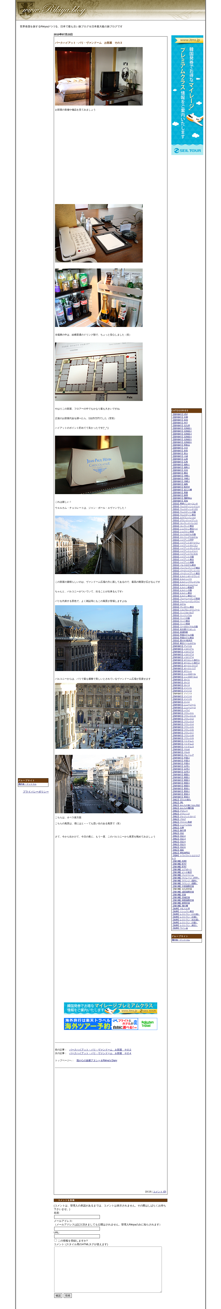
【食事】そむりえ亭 (181, 908)
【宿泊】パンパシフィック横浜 (186, 568)
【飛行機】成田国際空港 (183, 892)
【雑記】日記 (178, 833)
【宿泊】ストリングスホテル (185, 537)
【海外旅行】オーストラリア (185, 665)
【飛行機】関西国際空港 (183, 900)
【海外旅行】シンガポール (184, 674)
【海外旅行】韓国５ (181, 786)
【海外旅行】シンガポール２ (185, 677)
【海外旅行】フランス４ (183, 724)
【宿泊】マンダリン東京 (183, 607)
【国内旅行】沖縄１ (181, 476)
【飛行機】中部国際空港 (183, 886)
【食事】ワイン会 (180, 928)
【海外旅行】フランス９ (183, 738)
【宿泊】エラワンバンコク (184, 517)
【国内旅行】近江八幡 (182, 490)
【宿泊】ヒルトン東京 (182, 593)
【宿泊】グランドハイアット (185, 520)
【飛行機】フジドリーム (183, 875)
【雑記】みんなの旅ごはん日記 (186, 805)
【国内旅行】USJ (180, 414)
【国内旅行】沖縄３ (181, 481)
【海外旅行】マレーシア (183, 755)
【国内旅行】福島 (180, 484)
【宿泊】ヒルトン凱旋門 (183, 587)
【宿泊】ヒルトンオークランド (186, 576)
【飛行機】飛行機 (180, 906)
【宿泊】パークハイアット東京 (186, 573)
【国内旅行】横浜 (180, 473)
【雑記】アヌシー (180, 811)
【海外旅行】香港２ (181, 791)
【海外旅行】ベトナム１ (183, 741)
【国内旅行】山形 (180, 459)
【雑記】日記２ (179, 836)
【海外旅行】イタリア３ (183, 654)
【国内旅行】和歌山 (181, 445)
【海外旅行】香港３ (181, 794)
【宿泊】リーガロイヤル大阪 (185, 626)
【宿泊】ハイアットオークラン (186, 543)
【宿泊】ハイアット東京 (183, 559)
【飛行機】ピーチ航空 (182, 872)
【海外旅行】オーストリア (184, 668)
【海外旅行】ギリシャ (182, 671)
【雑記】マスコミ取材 (182, 822)
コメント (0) (159, 1191)
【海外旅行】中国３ (181, 760)
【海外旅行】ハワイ (181, 710)
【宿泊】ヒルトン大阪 (182, 590)
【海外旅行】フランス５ (183, 727)
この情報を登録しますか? (71, 1240)
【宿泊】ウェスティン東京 (184, 515)
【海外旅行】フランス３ (183, 721)
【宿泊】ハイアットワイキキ (185, 554)
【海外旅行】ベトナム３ (183, 746)
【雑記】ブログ (179, 819)
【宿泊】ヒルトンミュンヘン (185, 584)
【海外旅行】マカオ (181, 749)
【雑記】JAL (177, 802)
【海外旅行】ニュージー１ (184, 705)
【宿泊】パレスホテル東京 (184, 565)
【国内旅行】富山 (180, 453)
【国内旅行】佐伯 (180, 420)
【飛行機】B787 (179, 867)
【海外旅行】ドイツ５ (182, 699)
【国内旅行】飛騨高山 (182, 498)
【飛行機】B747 (179, 864)
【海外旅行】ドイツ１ (182, 688)
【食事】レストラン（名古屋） (186, 920)
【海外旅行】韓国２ (181, 777)
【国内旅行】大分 (180, 448)
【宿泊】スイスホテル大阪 (184, 534)
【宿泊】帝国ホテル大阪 (183, 635)
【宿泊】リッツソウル (182, 615)
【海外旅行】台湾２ (181, 769)
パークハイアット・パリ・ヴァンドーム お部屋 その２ (100, 1049)
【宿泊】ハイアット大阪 (183, 557)
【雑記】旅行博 (179, 830)
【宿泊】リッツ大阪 (181, 618)
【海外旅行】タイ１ (181, 679)
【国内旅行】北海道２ (182, 431)
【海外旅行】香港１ (181, 788)
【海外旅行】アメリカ (182, 646)
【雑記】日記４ (179, 841)
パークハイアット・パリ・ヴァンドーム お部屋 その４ (100, 1053)
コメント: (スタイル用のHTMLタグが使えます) (81, 1244)
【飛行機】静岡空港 (181, 903)
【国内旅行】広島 (180, 462)
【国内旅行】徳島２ (181, 467)
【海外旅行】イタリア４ (183, 657)
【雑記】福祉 (178, 850)
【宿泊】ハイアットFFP (183, 540)
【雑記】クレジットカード (184, 816)
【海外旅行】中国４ (181, 763)
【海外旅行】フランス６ (183, 730)
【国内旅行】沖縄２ (181, 478)
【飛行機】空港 (179, 894)
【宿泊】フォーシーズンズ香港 (186, 598)
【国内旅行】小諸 (180, 456)
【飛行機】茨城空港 (181, 897)
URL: (57, 1232)
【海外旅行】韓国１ (181, 774)
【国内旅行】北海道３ (182, 434)
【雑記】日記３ (179, 839)
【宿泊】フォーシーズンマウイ (186, 601)
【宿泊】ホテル (179, 604)
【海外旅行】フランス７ (183, 733)
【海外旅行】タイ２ (181, 682)
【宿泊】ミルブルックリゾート (186, 610)
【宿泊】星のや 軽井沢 (182, 640)
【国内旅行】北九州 (181, 425)
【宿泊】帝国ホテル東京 (183, 638)
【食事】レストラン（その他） (186, 914)
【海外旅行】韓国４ (181, 783)
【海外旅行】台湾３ (181, 772)
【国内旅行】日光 (180, 470)
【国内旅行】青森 (180, 492)
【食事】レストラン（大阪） (185, 922)
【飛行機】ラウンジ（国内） (185, 881)
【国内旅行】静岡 (180, 495)
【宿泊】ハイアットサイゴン (185, 545)
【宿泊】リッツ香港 (181, 624)
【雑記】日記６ (179, 847)
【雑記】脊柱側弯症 (181, 853)
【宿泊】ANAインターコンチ (185, 503)
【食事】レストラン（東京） (185, 925)
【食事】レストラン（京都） (185, 917)
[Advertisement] (34, 95)
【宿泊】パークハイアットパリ (186, 571)
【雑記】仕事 (178, 827)
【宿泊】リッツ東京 (181, 621)
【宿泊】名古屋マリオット (184, 629)
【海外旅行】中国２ (181, 758)
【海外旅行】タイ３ (181, 685)
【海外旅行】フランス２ (183, 719)
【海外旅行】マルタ (181, 752)
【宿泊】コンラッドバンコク (185, 523)
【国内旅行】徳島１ (181, 464)
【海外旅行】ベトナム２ (183, 744)
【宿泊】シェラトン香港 (183, 531)
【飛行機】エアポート (182, 869)
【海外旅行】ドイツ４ (182, 696)
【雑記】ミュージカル (182, 825)
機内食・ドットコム (27, 784)
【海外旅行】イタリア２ (183, 652)
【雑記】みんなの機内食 (183, 808)
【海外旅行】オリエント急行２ (186, 663)
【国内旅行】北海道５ (182, 439)
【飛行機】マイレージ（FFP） (186, 878)
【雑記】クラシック (181, 813)
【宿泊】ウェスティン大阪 (184, 512)
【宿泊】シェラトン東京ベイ (185, 529)
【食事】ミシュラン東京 (183, 911)
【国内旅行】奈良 (180, 450)
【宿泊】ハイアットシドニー (185, 551)
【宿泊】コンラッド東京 (183, 526)
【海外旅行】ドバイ (181, 702)
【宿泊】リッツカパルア (183, 612)
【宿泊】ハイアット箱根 (183, 562)
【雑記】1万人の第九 (181, 800)
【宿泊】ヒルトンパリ (182, 579)
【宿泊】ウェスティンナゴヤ (185, 509)
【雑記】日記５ (179, 844)
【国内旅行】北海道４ (182, 436)
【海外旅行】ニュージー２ (184, 707)
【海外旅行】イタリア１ (183, 649)
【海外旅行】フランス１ (183, 713)
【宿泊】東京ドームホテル (184, 643)
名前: (57, 1212)
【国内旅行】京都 (180, 417)
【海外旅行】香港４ (181, 797)
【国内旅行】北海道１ (182, 428)
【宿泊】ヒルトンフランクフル (186, 582)
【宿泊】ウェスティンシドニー (186, 506)
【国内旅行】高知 (180, 501)
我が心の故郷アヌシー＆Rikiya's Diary (97, 1060)
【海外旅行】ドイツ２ (182, 691)
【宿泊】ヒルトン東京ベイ (184, 596)
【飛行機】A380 (179, 861)
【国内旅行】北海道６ (182, 442)
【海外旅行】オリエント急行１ (186, 660)
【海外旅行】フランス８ (183, 735)
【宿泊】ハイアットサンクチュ (186, 548)
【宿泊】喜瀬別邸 (180, 632)
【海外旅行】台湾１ (181, 766)
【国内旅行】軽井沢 (181, 487)
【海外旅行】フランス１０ (184, 716)
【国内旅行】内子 (180, 423)
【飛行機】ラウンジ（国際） (185, 883)
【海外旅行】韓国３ (181, 780)
